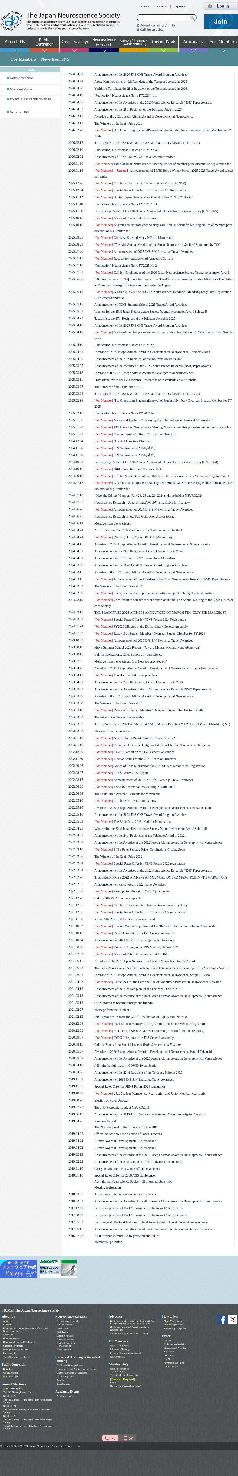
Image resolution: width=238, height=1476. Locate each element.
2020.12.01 (75, 1030)
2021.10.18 (75, 933)
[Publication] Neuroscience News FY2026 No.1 (125, 95)
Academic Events (65, 1396)
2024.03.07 (75, 586)
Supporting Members (13, 1346)
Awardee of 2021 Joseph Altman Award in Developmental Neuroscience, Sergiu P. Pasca (152, 975)
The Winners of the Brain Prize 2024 (118, 586)
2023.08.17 (75, 654)
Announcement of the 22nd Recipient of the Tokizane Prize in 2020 (138, 1072)
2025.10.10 (75, 225)
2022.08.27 (75, 772)
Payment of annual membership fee (30, 99)
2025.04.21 (75, 318)
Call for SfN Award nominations (125, 801)
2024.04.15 (75, 544)
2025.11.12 (75, 197)
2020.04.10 (75, 1065)
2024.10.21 (75, 462)
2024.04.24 (75, 530)
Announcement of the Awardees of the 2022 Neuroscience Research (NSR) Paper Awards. (153, 870)
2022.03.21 (75, 842)
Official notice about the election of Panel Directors (128, 1134)
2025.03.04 (75, 393)
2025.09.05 (75, 237)
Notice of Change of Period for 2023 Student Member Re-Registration (149, 766)
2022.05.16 (75, 807)
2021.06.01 (75, 975)
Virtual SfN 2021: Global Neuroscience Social (124, 919)
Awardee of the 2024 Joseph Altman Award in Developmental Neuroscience (143, 572)
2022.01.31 (75, 891)
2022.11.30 (75, 759)
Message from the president (112, 731)
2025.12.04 (75, 190)
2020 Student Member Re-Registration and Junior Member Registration (150, 1093)
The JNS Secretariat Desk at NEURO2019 (122, 1107)
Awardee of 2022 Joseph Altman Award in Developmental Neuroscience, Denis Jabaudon (152, 808)
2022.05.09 (75, 821)
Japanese (179, 6)
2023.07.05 (75, 661)
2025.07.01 (75, 272)
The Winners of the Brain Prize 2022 (118, 856)
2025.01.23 (75, 434)
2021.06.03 (75, 968)
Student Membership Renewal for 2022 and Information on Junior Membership (155, 926)
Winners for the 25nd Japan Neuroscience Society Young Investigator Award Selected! (150, 311)
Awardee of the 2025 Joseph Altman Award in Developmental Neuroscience (143, 373)
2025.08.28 (75, 244)
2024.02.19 (75, 600)
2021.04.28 (75, 982)
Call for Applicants (65, 1376)
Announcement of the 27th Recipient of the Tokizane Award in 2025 (138, 359)
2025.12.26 (75, 183)
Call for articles (171, 1366)
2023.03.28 (75, 703)
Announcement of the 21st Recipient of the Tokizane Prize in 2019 (137, 1162)
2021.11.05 (75, 919)
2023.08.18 (75, 647)
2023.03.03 (75, 717)
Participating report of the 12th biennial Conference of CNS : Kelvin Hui (141, 1215)
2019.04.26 (75, 1121)
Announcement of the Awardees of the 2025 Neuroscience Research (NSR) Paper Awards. (153, 366)
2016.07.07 (75, 1236)
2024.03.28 (75, 565)
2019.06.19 (75, 1114)
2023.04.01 (75, 682)
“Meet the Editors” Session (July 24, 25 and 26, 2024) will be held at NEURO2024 (148, 495)
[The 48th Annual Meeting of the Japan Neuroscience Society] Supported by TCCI (157, 244)
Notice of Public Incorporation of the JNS (131, 954)
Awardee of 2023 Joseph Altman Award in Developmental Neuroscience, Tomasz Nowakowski (156, 668)
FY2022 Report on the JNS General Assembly (134, 752)
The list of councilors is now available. (119, 717)
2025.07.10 (75, 265)
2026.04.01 (75, 109)
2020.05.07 (75, 1051)
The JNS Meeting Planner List (17, 1392)
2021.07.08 (75, 954)
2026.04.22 (75, 81)
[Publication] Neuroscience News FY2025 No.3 (125, 204)
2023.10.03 (75, 640)
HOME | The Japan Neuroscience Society (31, 1310)
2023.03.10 (75, 710)
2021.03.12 (75, 1002)
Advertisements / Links (174, 1362)
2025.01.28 (75, 420)
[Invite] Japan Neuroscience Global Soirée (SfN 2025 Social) (143, 197)
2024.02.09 (75, 619)
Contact (162, 6)
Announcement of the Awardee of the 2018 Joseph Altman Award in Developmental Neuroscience (158, 1201)
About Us (7, 1321)
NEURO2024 (9, 1406)
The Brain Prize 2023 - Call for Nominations (133, 821)
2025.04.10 (75, 345)
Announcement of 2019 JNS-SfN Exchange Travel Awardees (143, 780)
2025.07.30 (75, 251)
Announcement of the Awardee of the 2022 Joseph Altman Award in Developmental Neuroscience (158, 842)
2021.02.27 (75, 1009)
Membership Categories (175, 1328)
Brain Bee (8, 1369)
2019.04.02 (75, 1140)
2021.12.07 (75, 905)
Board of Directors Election (122, 441)
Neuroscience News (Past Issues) (125, 1386)
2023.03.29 (75, 696)
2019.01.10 (75, 1175)
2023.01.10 (75, 738)
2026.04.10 (75, 95)
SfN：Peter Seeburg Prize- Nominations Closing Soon (139, 849)
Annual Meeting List (13, 1388)
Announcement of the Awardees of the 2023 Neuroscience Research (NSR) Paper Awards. (153, 689)
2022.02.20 (75, 877)
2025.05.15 (75, 304)
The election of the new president (125, 675)
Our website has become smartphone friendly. (124, 1003)
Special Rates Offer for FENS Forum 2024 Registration (140, 619)
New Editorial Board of (134, 738)
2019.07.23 (75, 1107)
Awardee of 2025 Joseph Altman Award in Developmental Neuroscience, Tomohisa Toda (152, 352)
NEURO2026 (9, 1396)
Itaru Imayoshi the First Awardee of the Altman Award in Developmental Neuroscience (151, 1222)
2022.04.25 (75, 828)
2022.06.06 (75, 793)
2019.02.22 (75, 1161)
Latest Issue (62, 1328)
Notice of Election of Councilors (125, 218)
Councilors (8, 1334)
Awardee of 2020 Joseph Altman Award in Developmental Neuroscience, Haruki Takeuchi (153, 1051)
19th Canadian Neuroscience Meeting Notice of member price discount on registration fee (162, 164)
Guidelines (8, 1324)
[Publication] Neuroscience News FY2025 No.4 (125, 150)
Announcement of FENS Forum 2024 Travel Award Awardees (134, 558)
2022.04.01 (75, 835)
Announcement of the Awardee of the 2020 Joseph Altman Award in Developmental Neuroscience (158, 1058)
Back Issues (62, 1332)
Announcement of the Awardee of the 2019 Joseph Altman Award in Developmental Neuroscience (158, 1155)
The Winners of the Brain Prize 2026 (118, 123)
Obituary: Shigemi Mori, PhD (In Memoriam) (134, 237)
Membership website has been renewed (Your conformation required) (149, 1031)
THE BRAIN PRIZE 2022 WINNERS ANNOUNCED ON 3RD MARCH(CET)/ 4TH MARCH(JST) (160, 877)
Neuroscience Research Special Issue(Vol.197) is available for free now (142, 502)
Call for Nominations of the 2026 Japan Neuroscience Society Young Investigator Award (161, 272)
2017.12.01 (75, 1208)
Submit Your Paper (65, 1336)
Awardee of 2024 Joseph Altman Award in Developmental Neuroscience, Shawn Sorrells (152, 544)
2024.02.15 (75, 612)
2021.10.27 (75, 926)
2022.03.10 (75, 849)
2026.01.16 (75, 170)
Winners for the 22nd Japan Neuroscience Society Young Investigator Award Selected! (150, 828)
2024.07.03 (75, 502)
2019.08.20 (75, 1100)
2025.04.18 (75, 325)
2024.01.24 (75, 626)
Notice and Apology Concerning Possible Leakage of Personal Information (152, 420)
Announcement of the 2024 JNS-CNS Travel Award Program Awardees (140, 565)
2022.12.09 (75, 752)
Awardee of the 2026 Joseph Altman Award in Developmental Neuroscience (143, 116)
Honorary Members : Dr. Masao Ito (19, 1342)
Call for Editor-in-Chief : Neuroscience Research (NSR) (140, 905)
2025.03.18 (75, 372)
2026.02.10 (75, 149)
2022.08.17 (75, 779)
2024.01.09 (75, 633)
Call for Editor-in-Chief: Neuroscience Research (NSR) (140, 183)
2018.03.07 (75, 1194)
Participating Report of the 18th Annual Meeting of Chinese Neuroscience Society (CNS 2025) (156, 211)
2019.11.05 (75, 1079)
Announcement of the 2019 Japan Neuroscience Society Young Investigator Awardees (150, 1114)
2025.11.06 (75, 211)
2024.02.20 (75, 593)
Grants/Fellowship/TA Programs (72, 1372)
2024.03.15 (75, 572)
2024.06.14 (75, 523)
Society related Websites (175, 1344)
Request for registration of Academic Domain (133, 258)
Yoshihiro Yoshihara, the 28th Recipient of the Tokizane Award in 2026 (140, 88)
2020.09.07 (75, 1037)
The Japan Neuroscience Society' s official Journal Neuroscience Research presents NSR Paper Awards (161, 968)
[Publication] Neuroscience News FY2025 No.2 (125, 265)
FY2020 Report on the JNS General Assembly (134, 1038)
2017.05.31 (75, 1222)
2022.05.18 (75, 800)
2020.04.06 (75, 1072)
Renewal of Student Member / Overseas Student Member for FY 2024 (149, 633)
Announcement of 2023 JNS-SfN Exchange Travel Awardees (143, 640)
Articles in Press (64, 1324)
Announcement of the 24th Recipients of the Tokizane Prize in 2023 (138, 682)
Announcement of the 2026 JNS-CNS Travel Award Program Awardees (140, 74)
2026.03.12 (75, 123)
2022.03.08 (75, 856)
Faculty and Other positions (70, 1365)
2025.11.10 (75, 204)
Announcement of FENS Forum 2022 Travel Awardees (130, 884)
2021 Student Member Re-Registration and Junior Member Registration (150, 1024)
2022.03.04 (75, 863)
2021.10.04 (75, 940)
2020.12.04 (75, 1023)
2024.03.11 (75, 579)
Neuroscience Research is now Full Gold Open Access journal (134, 516)
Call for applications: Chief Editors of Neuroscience (128, 654)
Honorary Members (12, 1338)
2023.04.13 (75, 675)
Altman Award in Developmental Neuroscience (125, 1141)
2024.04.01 (75, 551)
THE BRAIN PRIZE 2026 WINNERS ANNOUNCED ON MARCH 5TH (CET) (147, 143)
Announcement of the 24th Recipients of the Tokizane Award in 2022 (139, 835)
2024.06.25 (75, 516)
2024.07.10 (75, 495)
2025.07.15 (75, 258)
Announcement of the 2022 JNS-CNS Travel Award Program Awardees (140, 815)
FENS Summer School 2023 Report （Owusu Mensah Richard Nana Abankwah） (148, 647)
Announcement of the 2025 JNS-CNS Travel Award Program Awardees (140, 325)
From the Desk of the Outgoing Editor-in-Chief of (152, 745)
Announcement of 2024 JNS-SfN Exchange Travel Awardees (143, 509)
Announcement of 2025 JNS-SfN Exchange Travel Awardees (143, 251)
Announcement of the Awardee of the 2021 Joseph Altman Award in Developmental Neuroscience (158, 996)
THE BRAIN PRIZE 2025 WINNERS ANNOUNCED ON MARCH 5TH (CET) (147, 394)
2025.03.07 (75, 386)
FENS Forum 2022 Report (121, 773)
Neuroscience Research (68, 1321)
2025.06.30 (75, 279)
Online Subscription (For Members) (66, 1344)
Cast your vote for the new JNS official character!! (127, 1169)
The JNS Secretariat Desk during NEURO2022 (134, 787)
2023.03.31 (75, 689)
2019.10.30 (75, 1093)
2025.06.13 (75, 292)
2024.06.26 (75, 509)
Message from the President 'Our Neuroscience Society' (130, 661)
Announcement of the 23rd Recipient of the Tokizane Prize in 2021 (138, 989)
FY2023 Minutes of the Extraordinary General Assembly (141, 626)
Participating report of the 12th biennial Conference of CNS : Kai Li (138, 1208)
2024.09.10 (75, 476)
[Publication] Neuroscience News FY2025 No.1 (125, 345)
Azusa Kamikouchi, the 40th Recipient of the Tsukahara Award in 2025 (140, 81)
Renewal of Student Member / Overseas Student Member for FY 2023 (149, 710)
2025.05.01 (75, 311)
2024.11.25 (75, 448)
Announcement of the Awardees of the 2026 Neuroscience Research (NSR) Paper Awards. (153, 102)
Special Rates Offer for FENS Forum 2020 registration (130, 1086)
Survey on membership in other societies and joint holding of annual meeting (154, 593)
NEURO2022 (9, 1416)
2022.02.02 (75, 884)
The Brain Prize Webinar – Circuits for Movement (127, 794)
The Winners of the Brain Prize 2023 (118, 703)
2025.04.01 (75, 352)
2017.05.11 (75, 1229)
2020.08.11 (75, 1044)
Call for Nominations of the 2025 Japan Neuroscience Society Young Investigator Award (161, 476)
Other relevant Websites (175, 1348)
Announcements (64, 1349)
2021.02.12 (75, 1016)
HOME (145, 6)
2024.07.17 (75, 483)
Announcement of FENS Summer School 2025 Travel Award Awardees (140, 304)
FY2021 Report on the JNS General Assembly (134, 933)
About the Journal (65, 1339)
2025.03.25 (75, 365)
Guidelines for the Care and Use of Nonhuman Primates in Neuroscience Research (157, 982)
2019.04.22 (75, 1133)
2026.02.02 (75, 156)
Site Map (168, 1359)
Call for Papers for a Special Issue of (138, 1044)
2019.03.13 (75, 1154)
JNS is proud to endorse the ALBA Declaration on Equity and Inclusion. (141, 1017)
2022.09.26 (75, 766)
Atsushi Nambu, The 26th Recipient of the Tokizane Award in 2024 (138, 530)
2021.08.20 (75, 947)
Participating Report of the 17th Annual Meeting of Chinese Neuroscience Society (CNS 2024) (156, 462)
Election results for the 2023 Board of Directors (135, 759)
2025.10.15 (75, 218)
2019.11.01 (75, 1086)
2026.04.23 (75, 74)
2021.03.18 (75, 995)
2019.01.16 (75, 1168)
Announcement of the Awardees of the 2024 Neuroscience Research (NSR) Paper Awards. (162, 579)
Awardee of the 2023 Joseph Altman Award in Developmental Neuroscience (143, 696)
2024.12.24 (75, 441)
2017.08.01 (75, 1215)
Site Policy (169, 1351)
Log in (113, 1382)
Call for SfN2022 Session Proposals (117, 898)
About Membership (173, 1321)
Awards (60, 1380)
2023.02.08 (75, 731)
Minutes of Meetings (22, 89)
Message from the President (112, 523)
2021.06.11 (75, 961)
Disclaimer (169, 1355)
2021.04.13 (75, 989)
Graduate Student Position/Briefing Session (77, 1369)
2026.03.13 (75, 116)
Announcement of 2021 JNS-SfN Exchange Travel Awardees (134, 940)
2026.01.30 (75, 163)
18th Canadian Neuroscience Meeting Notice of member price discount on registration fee (162, 427)
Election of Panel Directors (112, 1100)
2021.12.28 (75, 898)
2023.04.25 (75, 668)
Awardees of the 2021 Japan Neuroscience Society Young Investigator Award (144, 961)
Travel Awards (63, 1384)
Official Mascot (10, 1372)
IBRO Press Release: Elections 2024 (127, 469)
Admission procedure (174, 1324)
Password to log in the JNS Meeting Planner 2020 (136, 947)
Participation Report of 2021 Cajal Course (131, 891)
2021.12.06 (75, 912)
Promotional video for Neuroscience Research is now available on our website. (145, 380)
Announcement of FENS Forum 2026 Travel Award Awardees (134, 157)
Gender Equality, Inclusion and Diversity (129, 1333)
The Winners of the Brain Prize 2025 (118, 387)
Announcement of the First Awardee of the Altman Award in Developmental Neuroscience (153, 1229)
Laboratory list (10, 1353)
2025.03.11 (75, 379)
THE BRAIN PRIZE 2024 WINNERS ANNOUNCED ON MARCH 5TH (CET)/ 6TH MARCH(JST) (161, 612)
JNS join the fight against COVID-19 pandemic (125, 1065)
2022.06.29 (75, 786)
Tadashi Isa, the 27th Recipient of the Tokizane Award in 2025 (134, 318)
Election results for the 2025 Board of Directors (135, 434)
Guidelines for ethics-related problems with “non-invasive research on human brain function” (133, 1322)
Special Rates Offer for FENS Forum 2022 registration (139, 863)
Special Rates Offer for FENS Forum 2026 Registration (140, 190)
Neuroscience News (21, 77)
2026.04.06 (75, 102)
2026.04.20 (75, 88)
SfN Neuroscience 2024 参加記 (124, 448)
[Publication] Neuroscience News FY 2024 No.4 (126, 413)
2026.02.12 (75, 142)
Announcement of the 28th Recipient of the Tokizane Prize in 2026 (138, 109)
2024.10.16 (75, 469)
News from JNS (10, 1376)
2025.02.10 (75, 413)
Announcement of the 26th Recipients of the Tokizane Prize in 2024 (138, 551)
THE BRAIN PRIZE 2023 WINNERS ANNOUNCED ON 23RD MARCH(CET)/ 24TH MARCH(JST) (162, 724)
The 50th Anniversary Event (16, 1357)
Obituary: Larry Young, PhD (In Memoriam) (133, 537)
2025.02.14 (75, 400)
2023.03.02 (75, 724)
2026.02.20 (75, 130)
